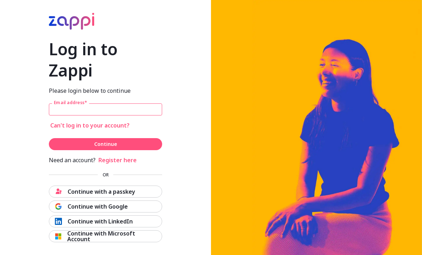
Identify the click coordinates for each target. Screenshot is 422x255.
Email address (70, 102)
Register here (117, 160)
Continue (105, 144)
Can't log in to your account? (90, 125)
